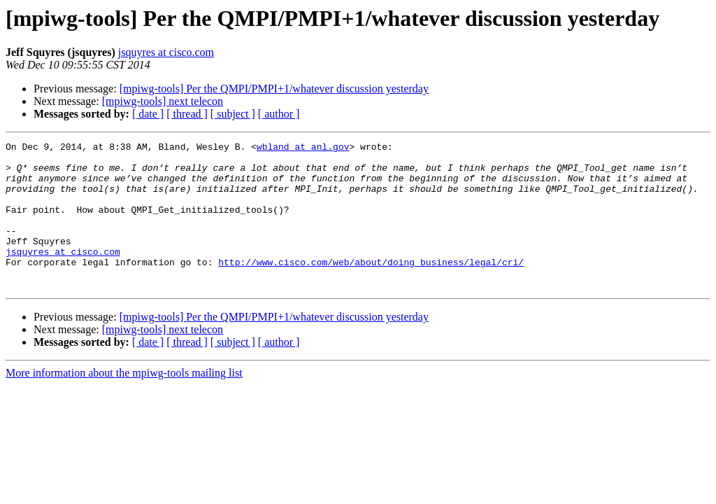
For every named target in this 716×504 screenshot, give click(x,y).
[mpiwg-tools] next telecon (162, 101)
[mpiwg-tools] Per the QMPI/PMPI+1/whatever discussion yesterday (274, 88)
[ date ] (148, 114)
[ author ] (279, 114)
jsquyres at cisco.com (166, 52)
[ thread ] (187, 114)
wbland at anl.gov (303, 148)
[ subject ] (232, 114)
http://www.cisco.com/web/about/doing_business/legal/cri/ (371, 287)
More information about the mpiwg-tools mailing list (124, 402)
